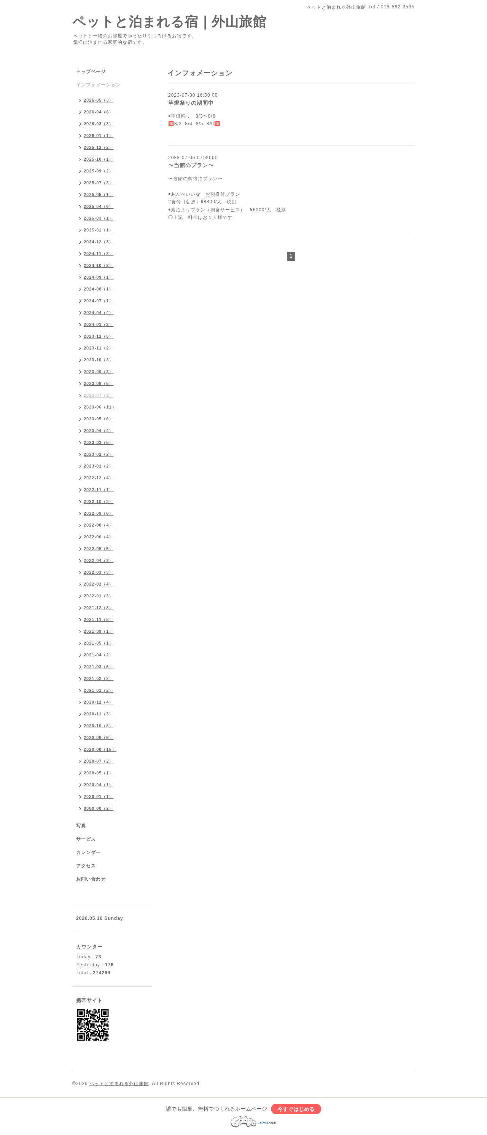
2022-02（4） (99, 584)
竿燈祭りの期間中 (191, 103)
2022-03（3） (99, 572)
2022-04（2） (99, 560)
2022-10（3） (99, 501)
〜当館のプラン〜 (191, 165)
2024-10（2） (99, 265)
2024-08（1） (99, 289)
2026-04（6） (99, 112)
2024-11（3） (99, 253)
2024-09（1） (99, 277)
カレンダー (88, 852)
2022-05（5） (99, 548)
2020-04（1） (99, 784)
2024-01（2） (99, 324)
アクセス (86, 865)
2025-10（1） (99, 159)
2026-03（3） (99, 123)
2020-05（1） (99, 773)
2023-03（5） (99, 442)
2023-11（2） (99, 348)
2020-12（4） (99, 702)
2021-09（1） (99, 631)
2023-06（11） (100, 407)
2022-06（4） (99, 537)
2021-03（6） (99, 666)
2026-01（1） (99, 135)
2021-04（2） (99, 655)
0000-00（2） (99, 808)
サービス (86, 839)
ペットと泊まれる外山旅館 (119, 1083)
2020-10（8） (99, 725)
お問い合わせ (91, 879)
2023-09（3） (99, 371)
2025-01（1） (99, 230)
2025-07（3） (99, 182)
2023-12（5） (99, 336)
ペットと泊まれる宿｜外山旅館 (169, 21)
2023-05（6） (99, 419)
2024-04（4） (99, 312)
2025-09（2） (99, 171)
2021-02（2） (99, 678)
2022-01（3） (99, 596)
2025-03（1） (99, 218)
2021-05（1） (99, 643)
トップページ (91, 71)
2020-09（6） (99, 737)
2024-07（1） (99, 301)
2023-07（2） (99, 395)
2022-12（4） (99, 478)
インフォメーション (98, 85)
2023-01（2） (99, 466)
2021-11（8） (99, 619)
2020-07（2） (99, 761)
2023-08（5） (99, 383)
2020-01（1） (99, 796)
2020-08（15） (100, 749)
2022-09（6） (99, 513)
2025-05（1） (99, 194)
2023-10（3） (99, 360)
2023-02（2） (99, 454)
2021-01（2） (99, 690)
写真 (81, 826)
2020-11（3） (99, 714)
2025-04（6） (99, 206)
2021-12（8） (99, 607)
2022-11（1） (99, 489)
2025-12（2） (99, 147)
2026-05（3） (99, 100)
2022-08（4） (99, 525)
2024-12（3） (99, 241)
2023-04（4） (99, 430)
